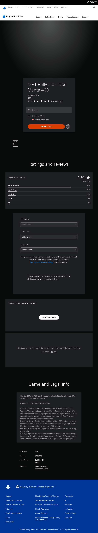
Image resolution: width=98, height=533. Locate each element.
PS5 (17, 7)
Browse (85, 14)
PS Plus (30, 7)
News (49, 7)
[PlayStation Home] (4, 7)
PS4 (23, 7)
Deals (60, 14)
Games (10, 7)
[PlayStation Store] (13, 14)
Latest (38, 14)
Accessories (39, 7)
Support (63, 7)
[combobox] (49, 222)
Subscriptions (72, 14)
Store (56, 7)
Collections (49, 14)
